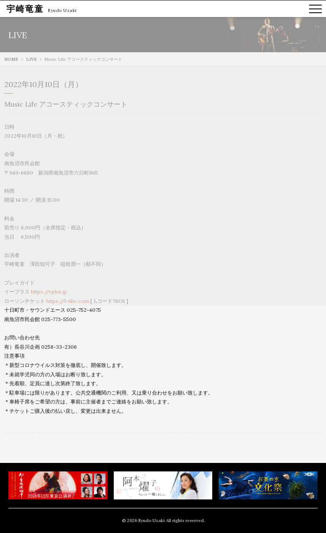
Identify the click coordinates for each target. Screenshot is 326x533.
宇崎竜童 (25, 8)
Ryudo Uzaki (62, 10)
